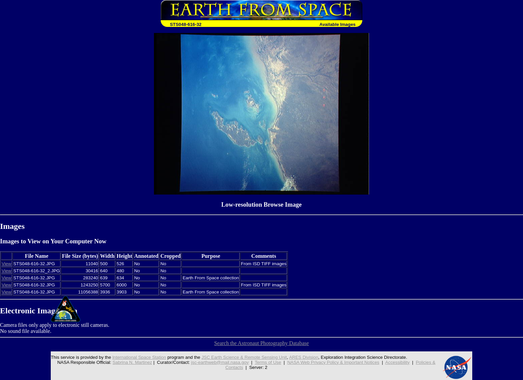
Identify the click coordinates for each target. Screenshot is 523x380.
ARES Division (303, 357)
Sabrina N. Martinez (132, 362)
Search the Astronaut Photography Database (261, 343)
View (6, 263)
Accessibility (397, 362)
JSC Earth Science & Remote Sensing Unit (244, 357)
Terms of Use (268, 362)
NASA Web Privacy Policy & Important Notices (333, 362)
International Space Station (139, 357)
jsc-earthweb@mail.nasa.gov (220, 362)
